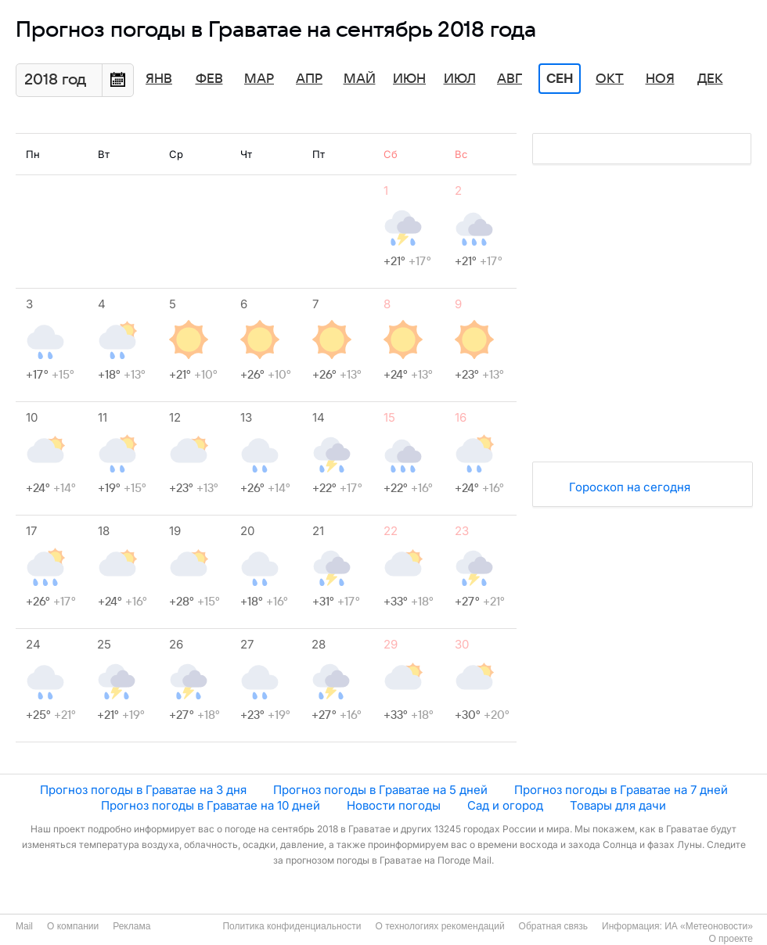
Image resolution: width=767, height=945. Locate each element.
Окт (610, 79)
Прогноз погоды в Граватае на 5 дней (380, 789)
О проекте (730, 938)
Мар (259, 79)
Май (360, 79)
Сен (560, 79)
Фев (209, 79)
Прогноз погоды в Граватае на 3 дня (143, 789)
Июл (460, 79)
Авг (509, 79)
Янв (159, 79)
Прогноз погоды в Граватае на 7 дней (621, 789)
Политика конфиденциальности (291, 926)
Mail (24, 926)
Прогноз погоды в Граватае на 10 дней (210, 805)
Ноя (660, 79)
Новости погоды (394, 805)
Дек (710, 79)
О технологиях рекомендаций (439, 926)
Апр (309, 79)
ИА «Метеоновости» (708, 926)
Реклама (131, 926)
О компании (73, 926)
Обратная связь (553, 926)
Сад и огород (505, 805)
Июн (409, 79)
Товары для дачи (618, 805)
